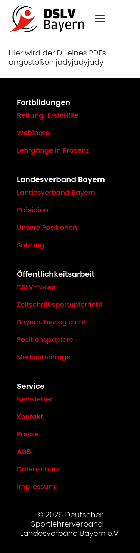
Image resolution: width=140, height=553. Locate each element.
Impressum (36, 486)
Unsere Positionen (47, 227)
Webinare (33, 132)
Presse (28, 434)
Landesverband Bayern (56, 192)
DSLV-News (36, 287)
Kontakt (30, 416)
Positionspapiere (45, 339)
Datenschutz (38, 469)
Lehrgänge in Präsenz (53, 150)
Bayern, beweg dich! (51, 322)
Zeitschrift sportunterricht (60, 304)
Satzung (30, 245)
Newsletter (35, 399)
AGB (24, 451)
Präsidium (34, 209)
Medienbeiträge (44, 357)
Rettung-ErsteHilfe (47, 115)
